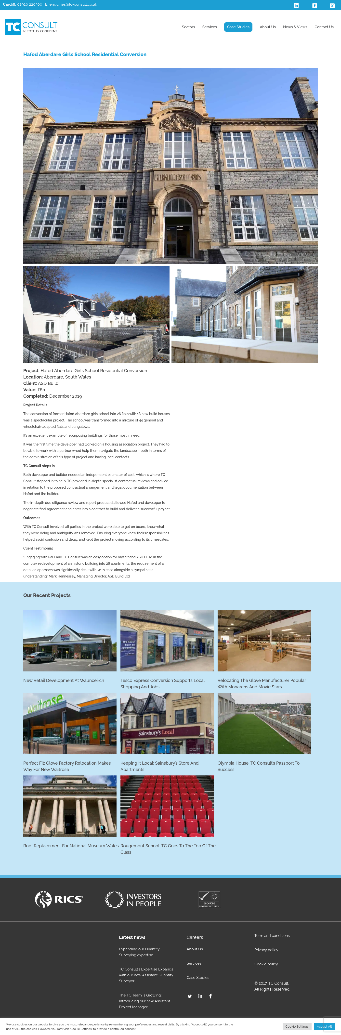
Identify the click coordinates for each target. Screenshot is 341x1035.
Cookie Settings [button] (297, 1026)
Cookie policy (266, 964)
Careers (195, 938)
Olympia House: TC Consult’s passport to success (259, 767)
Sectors (188, 27)
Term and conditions (272, 936)
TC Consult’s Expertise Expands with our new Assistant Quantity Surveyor (147, 976)
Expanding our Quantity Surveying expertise (140, 952)
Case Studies (238, 27)
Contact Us (324, 27)
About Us (268, 27)
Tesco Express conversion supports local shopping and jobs (163, 684)
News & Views (295, 27)
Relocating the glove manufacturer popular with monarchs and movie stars (263, 684)
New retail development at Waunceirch (64, 680)
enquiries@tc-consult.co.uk (74, 4)
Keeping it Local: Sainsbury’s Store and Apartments (160, 767)
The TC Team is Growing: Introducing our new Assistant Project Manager (145, 1002)
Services (209, 27)
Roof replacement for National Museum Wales (65, 850)
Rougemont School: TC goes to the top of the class (169, 850)
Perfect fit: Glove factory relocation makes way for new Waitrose (67, 767)
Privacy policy (266, 950)
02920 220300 (23, 4)
